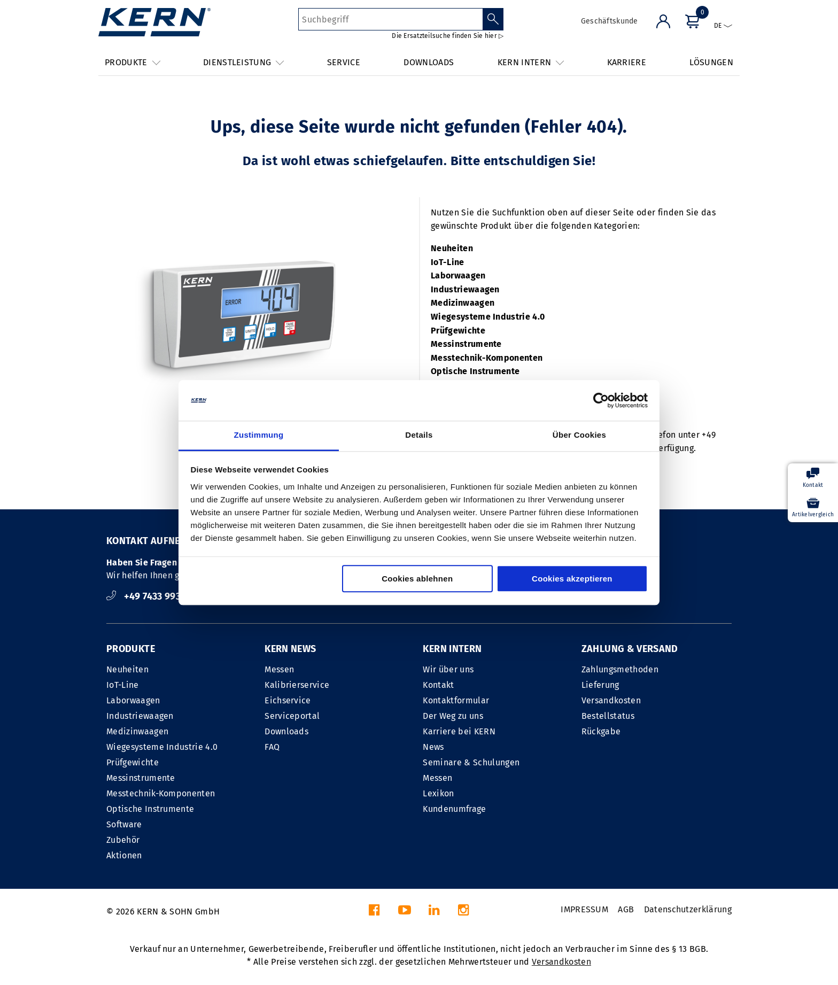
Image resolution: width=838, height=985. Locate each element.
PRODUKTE (130, 649)
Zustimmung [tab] (259, 435)
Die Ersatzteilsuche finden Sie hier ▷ (447, 36)
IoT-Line (447, 262)
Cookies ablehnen (417, 579)
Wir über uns (448, 669)
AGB (626, 909)
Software (124, 824)
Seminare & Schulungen (471, 762)
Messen (279, 669)
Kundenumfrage (454, 809)
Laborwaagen (458, 275)
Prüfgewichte (458, 330)
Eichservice (288, 700)
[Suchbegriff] (390, 19)
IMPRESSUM (584, 909)
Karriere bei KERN (459, 731)
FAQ (272, 747)
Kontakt (438, 685)
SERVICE (343, 62)
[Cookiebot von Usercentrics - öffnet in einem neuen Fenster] (601, 400)
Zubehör (122, 840)
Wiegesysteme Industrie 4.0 (488, 317)
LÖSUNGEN (711, 62)
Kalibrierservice (297, 685)
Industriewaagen (465, 289)
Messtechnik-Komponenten (486, 358)
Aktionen (124, 855)
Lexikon (438, 793)
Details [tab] (418, 435)
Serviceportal (292, 716)
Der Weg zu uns (453, 716)
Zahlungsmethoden (619, 669)
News (433, 747)
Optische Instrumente (475, 371)
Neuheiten (452, 248)
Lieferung (600, 685)
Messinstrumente (466, 344)
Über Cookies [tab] (579, 435)
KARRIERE (627, 62)
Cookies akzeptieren (572, 579)
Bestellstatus (607, 716)
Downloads (286, 731)
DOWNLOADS (429, 62)
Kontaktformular (456, 700)
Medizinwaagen (462, 303)
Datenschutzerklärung (688, 909)
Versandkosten (611, 700)
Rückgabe (601, 731)
